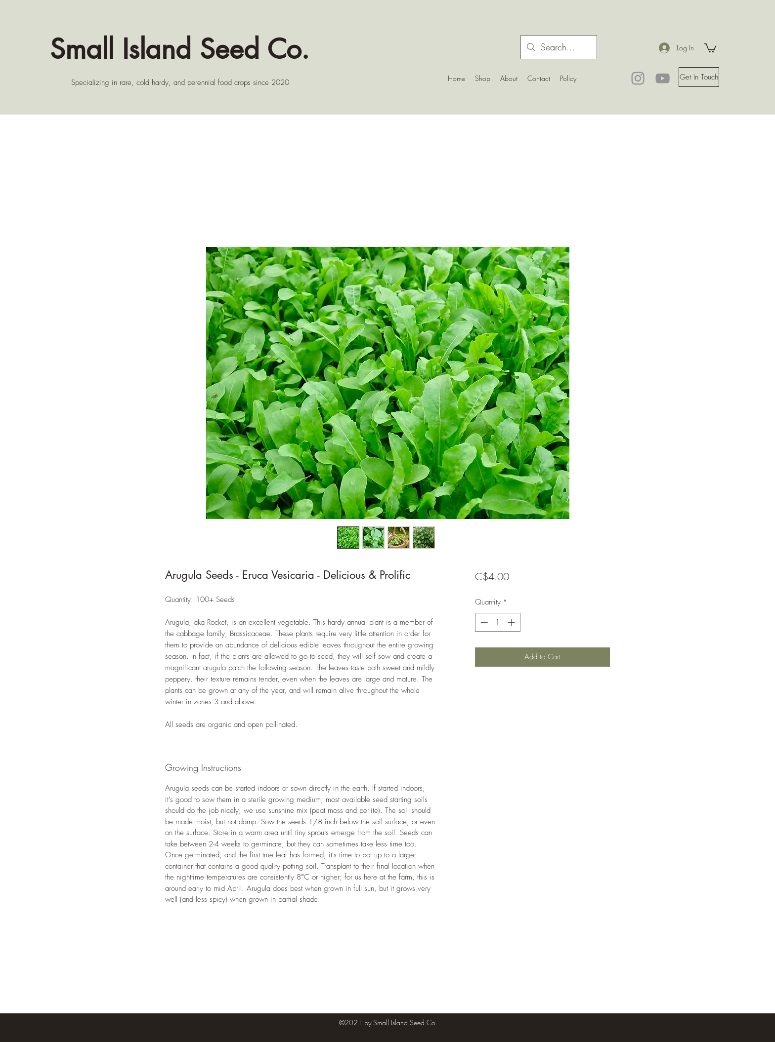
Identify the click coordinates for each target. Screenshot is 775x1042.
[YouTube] (662, 78)
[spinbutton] (497, 622)
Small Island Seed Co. (179, 49)
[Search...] (558, 47)
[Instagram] (637, 78)
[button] (710, 47)
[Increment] (512, 622)
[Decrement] (483, 622)
